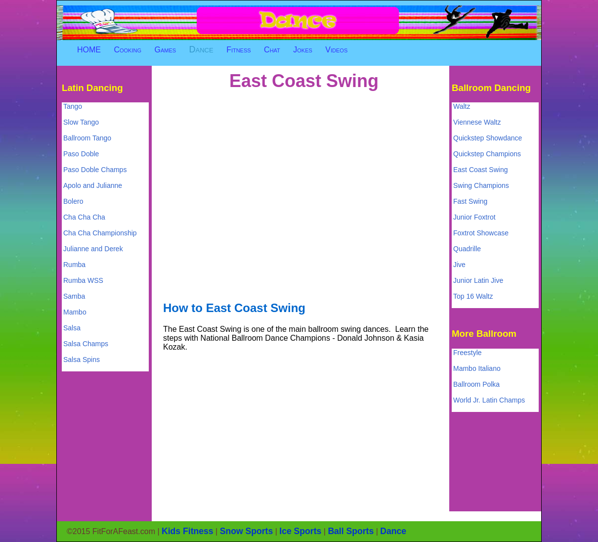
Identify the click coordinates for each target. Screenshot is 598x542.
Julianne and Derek (93, 249)
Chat (272, 49)
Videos (336, 49)
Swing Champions (481, 185)
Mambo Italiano (477, 368)
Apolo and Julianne (92, 185)
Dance (201, 49)
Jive (459, 265)
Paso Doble (81, 154)
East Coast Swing (480, 170)
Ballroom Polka (476, 384)
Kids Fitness (188, 531)
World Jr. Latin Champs (489, 400)
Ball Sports (351, 531)
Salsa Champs (85, 344)
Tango (72, 106)
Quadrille (467, 249)
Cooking (127, 49)
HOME (89, 49)
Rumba (74, 265)
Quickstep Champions (487, 154)
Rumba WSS (83, 280)
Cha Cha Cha (84, 217)
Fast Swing (470, 201)
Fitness (238, 49)
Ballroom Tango (87, 138)
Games (165, 49)
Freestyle (467, 353)
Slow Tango (81, 122)
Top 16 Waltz (473, 296)
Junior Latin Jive (478, 280)
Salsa (72, 328)
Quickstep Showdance (487, 138)
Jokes (302, 49)
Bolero (73, 201)
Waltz (461, 106)
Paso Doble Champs (95, 170)
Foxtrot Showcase (481, 233)
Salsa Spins (81, 359)
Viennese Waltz (477, 122)
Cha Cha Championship (100, 233)
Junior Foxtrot (474, 217)
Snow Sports (246, 531)
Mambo (74, 312)
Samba (74, 296)
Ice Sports (300, 531)
